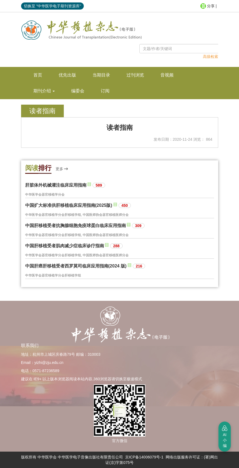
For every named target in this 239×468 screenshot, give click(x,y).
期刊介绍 (44, 91)
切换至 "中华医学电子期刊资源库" (52, 6)
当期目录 (101, 75)
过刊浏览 (135, 75)
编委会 (77, 91)
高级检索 (210, 56)
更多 (62, 169)
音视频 (167, 75)
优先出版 (67, 75)
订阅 (105, 91)
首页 (37, 75)
